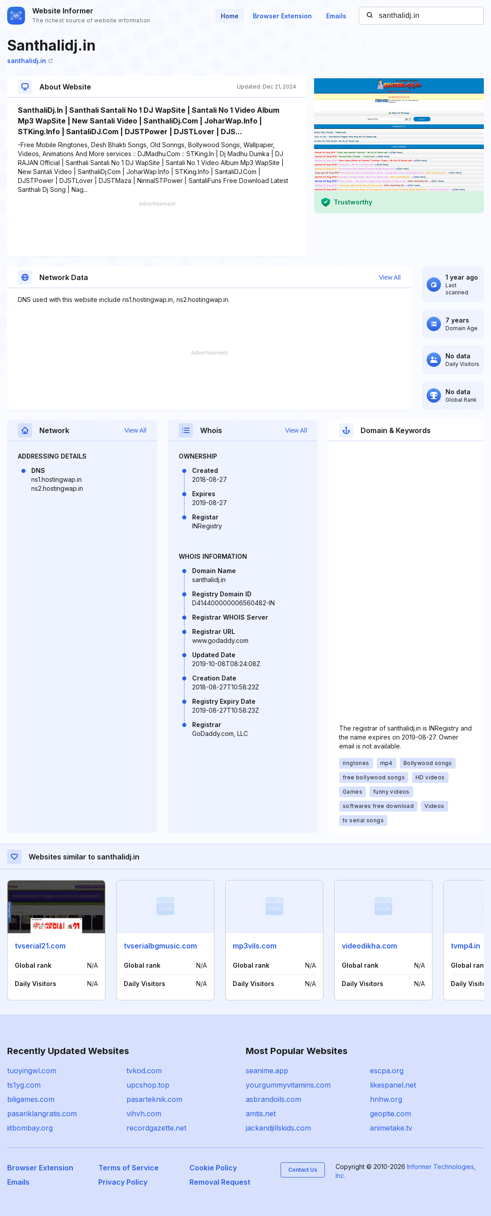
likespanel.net (393, 1084)
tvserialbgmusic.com (160, 945)
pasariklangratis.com (42, 1113)
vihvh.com (143, 1113)
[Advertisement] (157, 228)
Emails (336, 16)
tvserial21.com (40, 945)
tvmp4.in (465, 945)
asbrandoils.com (273, 1099)
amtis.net (261, 1113)
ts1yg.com (24, 1084)
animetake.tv (391, 1127)
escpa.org (386, 1070)
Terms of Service (128, 1167)
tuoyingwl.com (31, 1070)
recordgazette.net (156, 1127)
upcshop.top (147, 1084)
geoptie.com (390, 1113)
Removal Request (219, 1182)
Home (230, 16)
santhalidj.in (30, 60)
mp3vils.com (255, 945)
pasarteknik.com (154, 1099)
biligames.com (31, 1099)
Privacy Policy (122, 1182)
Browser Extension (282, 16)
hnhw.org (386, 1099)
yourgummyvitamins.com (288, 1084)
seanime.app (267, 1070)
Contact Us (302, 1169)
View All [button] (390, 277)
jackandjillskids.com (278, 1127)
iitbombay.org (30, 1127)
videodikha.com (369, 945)
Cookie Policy (213, 1167)
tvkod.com (144, 1070)
